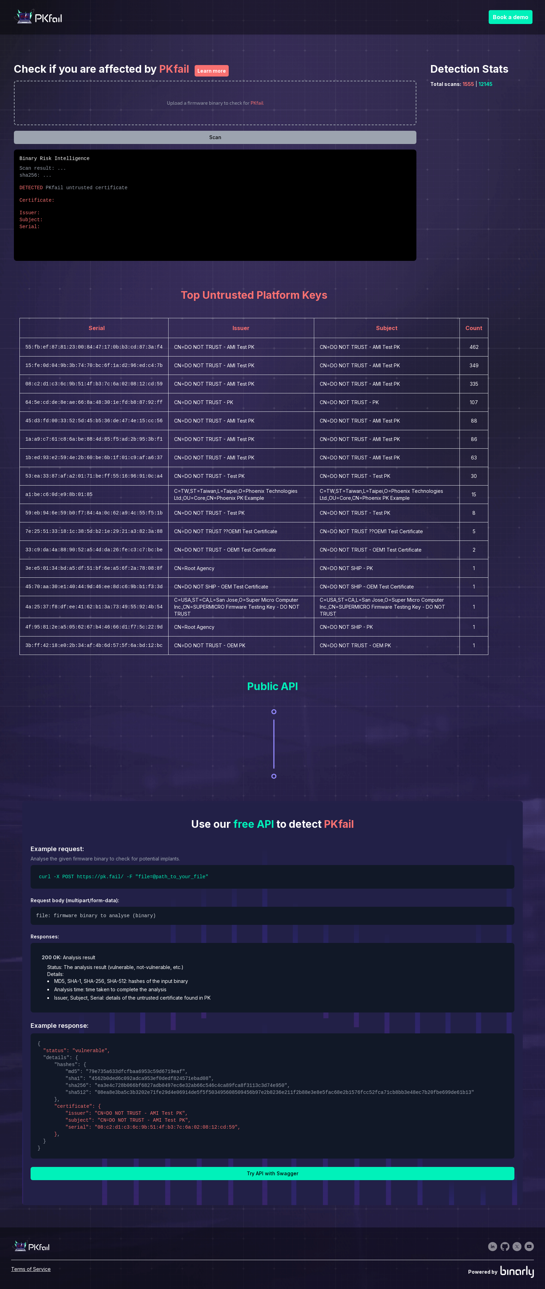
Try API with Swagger (272, 1173)
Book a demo (510, 17)
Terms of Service (31, 1269)
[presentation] (215, 103)
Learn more (211, 71)
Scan (215, 137)
